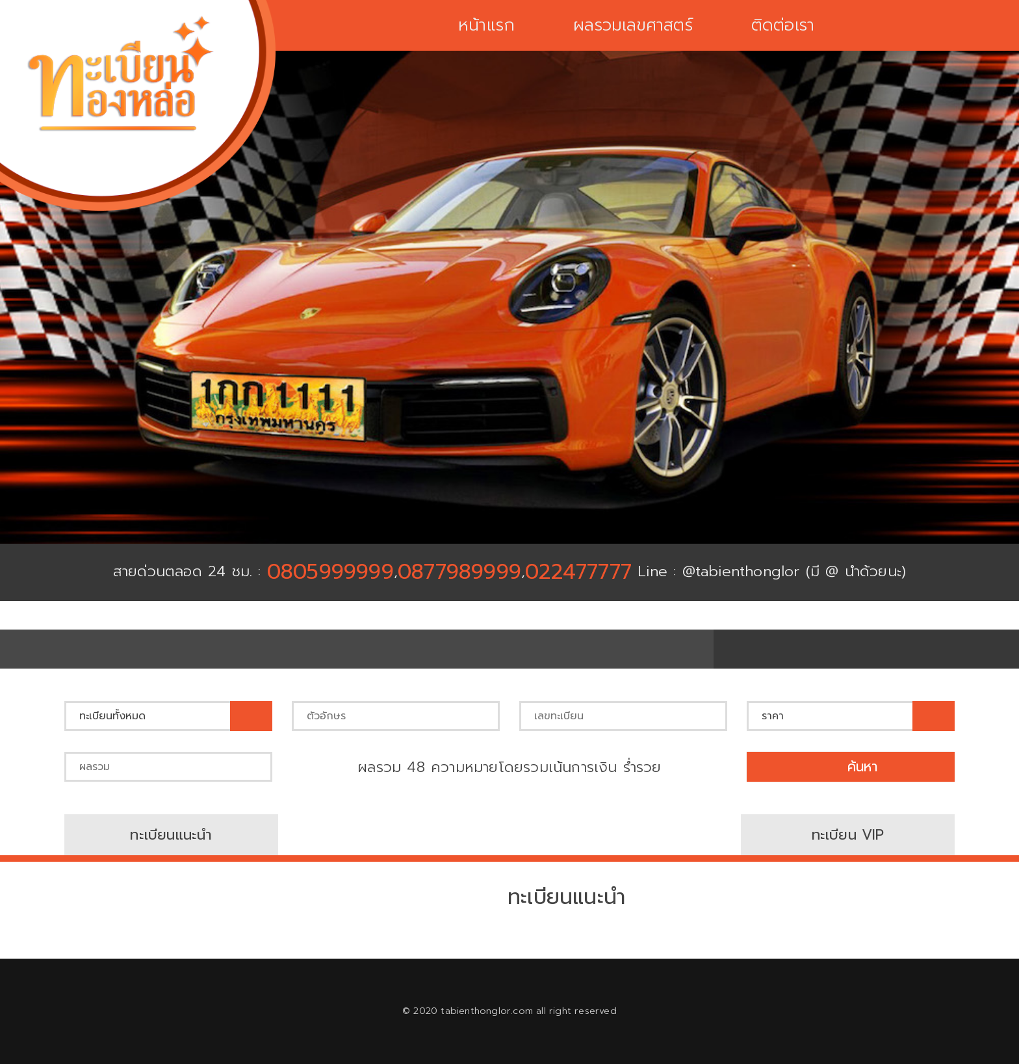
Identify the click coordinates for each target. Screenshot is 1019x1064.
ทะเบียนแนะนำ (171, 834)
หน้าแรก (485, 25)
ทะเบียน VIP (847, 834)
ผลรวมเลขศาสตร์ (632, 25)
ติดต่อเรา (784, 25)
